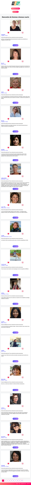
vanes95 (2, 321)
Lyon (2, 408)
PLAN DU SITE (23, 483)
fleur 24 (2, 63)
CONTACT (28, 483)
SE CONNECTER (15, 11)
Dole (2, 64)
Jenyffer (2, 235)
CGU (19, 483)
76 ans (5, 437)
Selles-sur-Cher (4, 207)
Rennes (2, 437)
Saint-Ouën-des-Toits (5, 236)
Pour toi (2, 120)
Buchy (2, 322)
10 (21, 480)
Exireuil (2, 92)
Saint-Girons (3, 466)
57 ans (6, 150)
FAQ (17, 483)
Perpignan (3, 121)
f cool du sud (3, 264)
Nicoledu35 (3, 436)
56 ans (8, 207)
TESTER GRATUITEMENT (15, 8)
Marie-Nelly (3, 379)
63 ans (6, 35)
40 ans (5, 322)
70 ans (7, 179)
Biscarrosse (3, 179)
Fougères (3, 35)
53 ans (4, 408)
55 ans (7, 466)
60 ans (4, 64)
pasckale (2, 149)
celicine (2, 293)
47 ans (10, 236)
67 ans (7, 294)
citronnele (3, 465)
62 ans (5, 92)
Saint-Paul (3, 150)
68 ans (6, 121)
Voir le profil (15, 45)
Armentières (3, 294)
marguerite (3, 34)
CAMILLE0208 (3, 178)
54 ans (6, 380)
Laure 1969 (3, 206)
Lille (2, 351)
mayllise (2, 350)
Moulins (2, 380)
